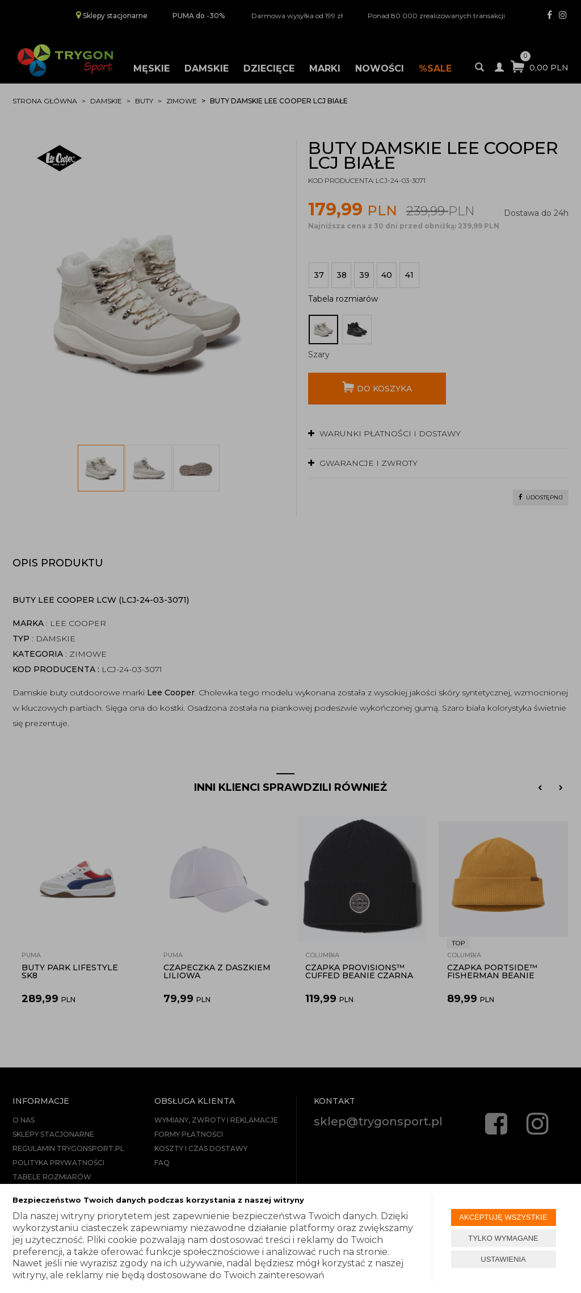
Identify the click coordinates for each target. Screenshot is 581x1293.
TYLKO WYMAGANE (503, 1238)
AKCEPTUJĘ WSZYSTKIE (503, 1217)
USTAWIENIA (503, 1259)
